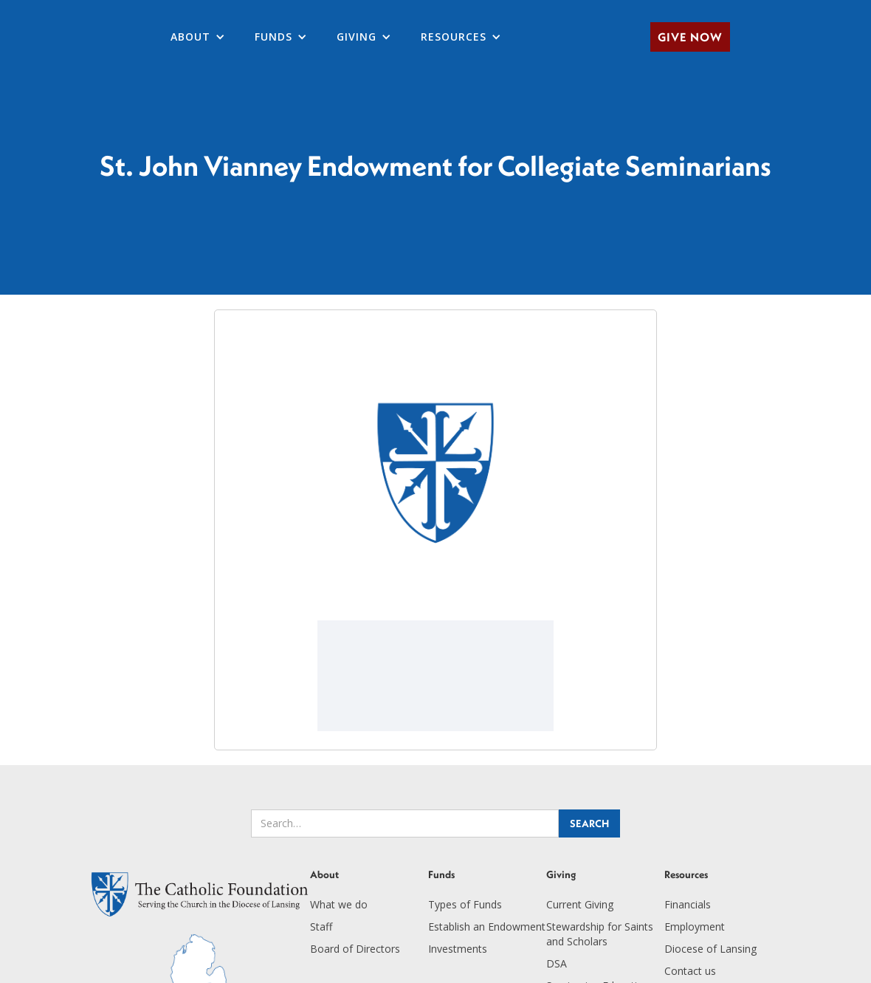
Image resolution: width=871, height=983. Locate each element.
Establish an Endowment (486, 926)
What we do (339, 904)
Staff (321, 926)
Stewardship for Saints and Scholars (599, 933)
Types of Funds (465, 904)
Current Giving (579, 904)
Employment (694, 926)
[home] (14, 37)
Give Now (690, 37)
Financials (687, 904)
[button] (198, 37)
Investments (457, 949)
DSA (556, 963)
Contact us (690, 971)
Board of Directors (355, 949)
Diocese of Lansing (710, 949)
